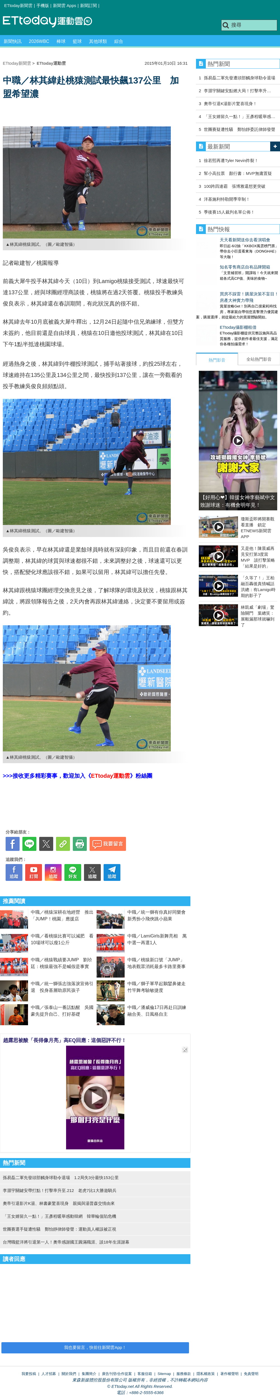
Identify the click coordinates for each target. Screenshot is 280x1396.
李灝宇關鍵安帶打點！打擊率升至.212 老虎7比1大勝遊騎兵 (59, 1190)
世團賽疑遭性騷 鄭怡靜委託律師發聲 (239, 129)
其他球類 (98, 41)
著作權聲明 (229, 1374)
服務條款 (183, 1374)
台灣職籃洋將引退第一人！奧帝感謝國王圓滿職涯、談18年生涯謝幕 (66, 1242)
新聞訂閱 (88, 5)
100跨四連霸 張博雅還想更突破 (234, 186)
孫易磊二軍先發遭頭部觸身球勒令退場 (239, 77)
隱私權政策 (206, 1374)
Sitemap (164, 1374)
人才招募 (48, 1374)
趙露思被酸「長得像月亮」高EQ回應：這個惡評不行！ (64, 1040)
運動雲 (52, 21)
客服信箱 (144, 1374)
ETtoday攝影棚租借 (214, 316)
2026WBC (39, 41)
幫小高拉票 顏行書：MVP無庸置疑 (240, 173)
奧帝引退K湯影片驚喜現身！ (230, 103)
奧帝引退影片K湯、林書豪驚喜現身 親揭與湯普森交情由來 (59, 1203)
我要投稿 (29, 1374)
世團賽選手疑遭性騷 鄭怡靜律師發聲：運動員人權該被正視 (59, 1229)
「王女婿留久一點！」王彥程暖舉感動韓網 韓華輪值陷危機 (59, 1216)
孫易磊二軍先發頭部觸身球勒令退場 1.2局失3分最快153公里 (61, 1177)
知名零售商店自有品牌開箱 (221, 261)
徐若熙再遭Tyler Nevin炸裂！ (231, 160)
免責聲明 (251, 1374)
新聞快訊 (13, 41)
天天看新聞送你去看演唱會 (221, 239)
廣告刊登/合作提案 (117, 1374)
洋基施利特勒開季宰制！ (227, 199)
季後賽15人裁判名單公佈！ (229, 212)
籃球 (77, 41)
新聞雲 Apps (64, 5)
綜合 (118, 41)
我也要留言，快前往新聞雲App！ (95, 1347)
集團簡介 (89, 1374)
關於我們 (69, 1374)
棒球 (61, 41)
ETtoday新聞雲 (18, 5)
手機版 (42, 5)
